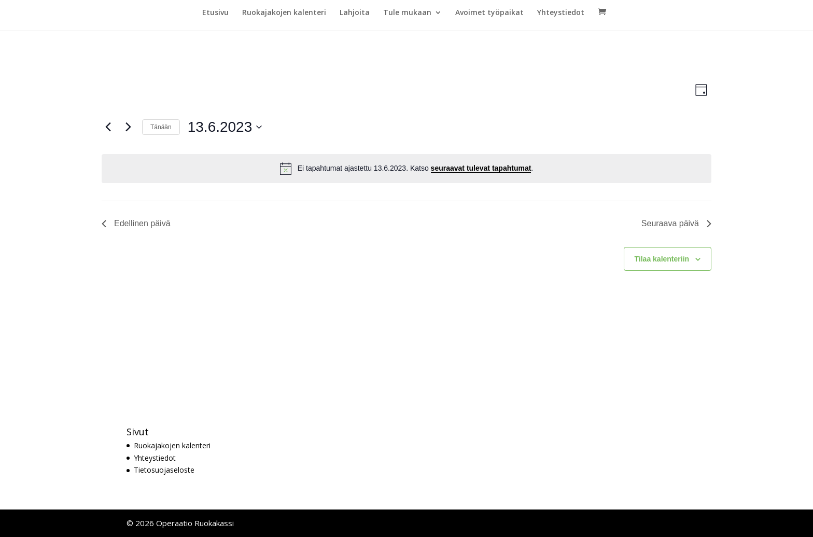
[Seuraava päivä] (128, 127)
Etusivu (215, 13)
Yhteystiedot (560, 13)
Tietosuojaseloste (164, 470)
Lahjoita (355, 13)
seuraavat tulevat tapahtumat (481, 168)
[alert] (406, 168)
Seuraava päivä (676, 223)
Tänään (161, 127)
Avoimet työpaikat (489, 13)
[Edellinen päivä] (108, 127)
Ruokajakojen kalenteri (284, 13)
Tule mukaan (407, 13)
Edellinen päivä (136, 223)
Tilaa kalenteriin (662, 259)
